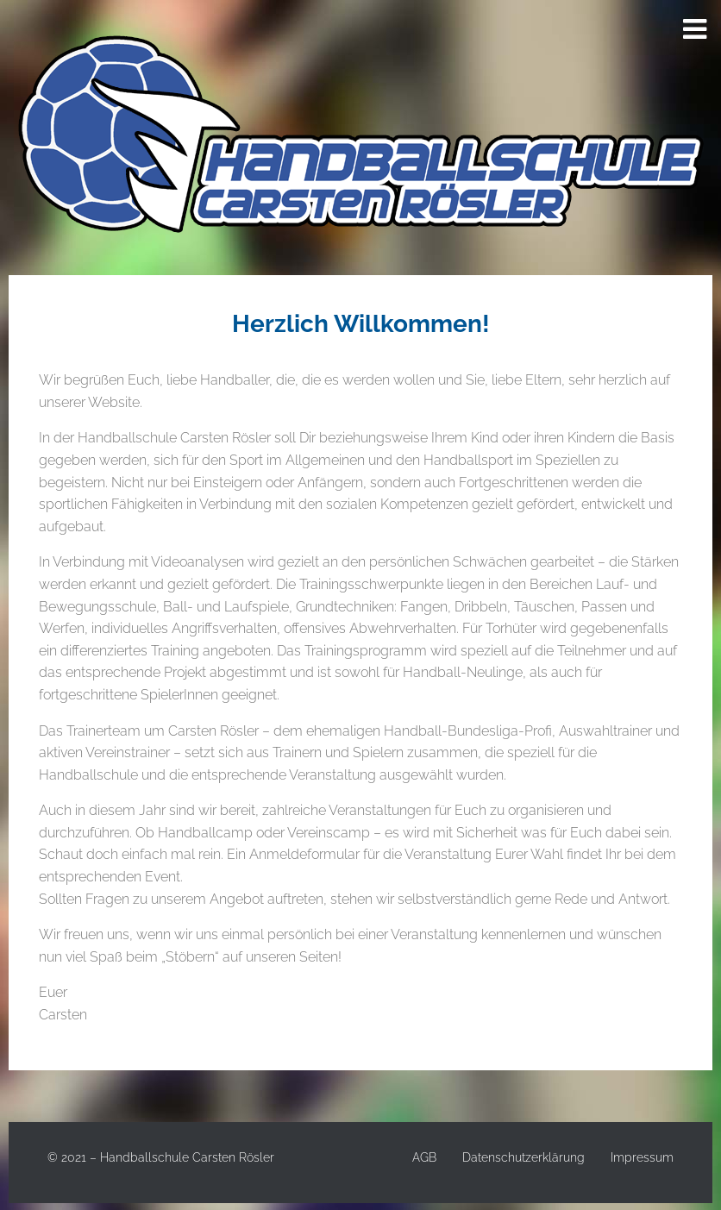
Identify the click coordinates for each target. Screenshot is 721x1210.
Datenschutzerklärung (523, 1157)
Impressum (642, 1157)
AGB (424, 1157)
